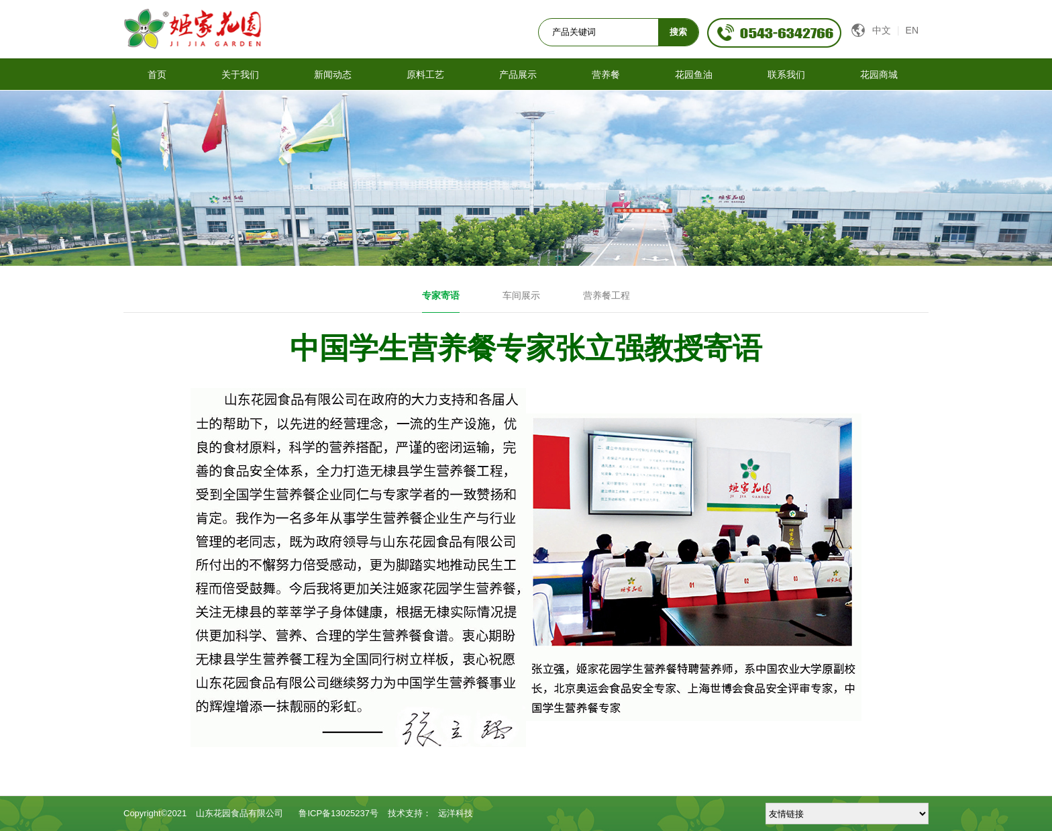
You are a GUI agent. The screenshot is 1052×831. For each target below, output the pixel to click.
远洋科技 (455, 813)
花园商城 (879, 74)
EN (912, 30)
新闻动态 (333, 74)
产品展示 (518, 74)
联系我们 (786, 74)
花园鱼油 (694, 74)
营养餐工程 (606, 295)
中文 (880, 30)
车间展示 (521, 295)
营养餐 (606, 74)
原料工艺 (425, 74)
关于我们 (240, 74)
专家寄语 (441, 295)
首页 (157, 74)
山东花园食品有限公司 (239, 813)
